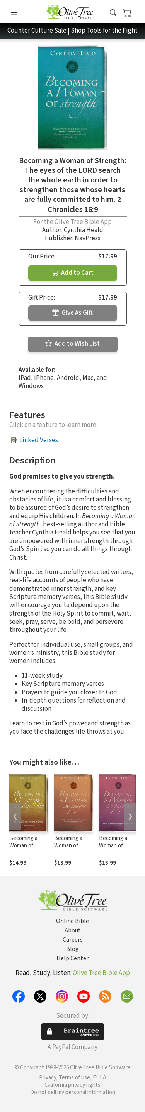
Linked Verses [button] (38, 440)
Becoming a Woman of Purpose (113, 845)
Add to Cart (73, 273)
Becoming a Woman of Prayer (68, 845)
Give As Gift (72, 312)
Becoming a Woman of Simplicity (23, 845)
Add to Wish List (72, 344)
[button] (113, 13)
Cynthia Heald (83, 230)
